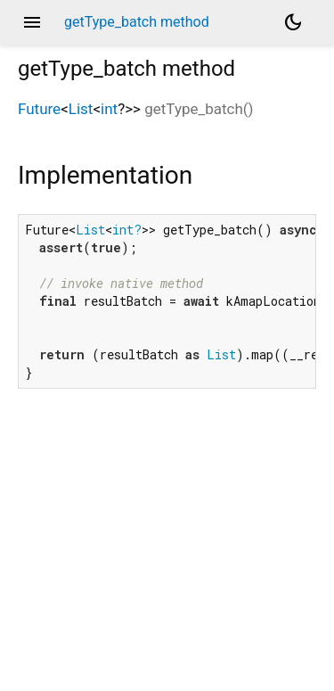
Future (39, 109)
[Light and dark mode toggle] (293, 22)
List (81, 109)
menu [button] (32, 22)
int (109, 109)
